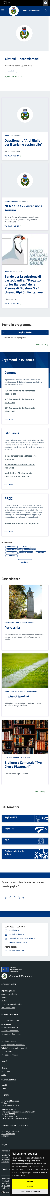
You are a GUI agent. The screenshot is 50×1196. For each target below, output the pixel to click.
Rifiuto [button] (30, 1186)
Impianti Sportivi (17, 696)
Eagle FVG (9, 828)
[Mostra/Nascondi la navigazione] (2, 10)
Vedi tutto (42, 345)
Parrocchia (12, 627)
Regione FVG (11, 817)
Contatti (5, 1095)
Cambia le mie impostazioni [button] (30, 1191)
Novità (4, 1061)
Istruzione (12, 433)
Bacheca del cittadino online (15, 852)
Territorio (8, 271)
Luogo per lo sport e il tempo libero (23, 691)
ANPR (7, 839)
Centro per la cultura (21, 757)
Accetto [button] (30, 1181)
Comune (10, 372)
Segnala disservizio (16, 950)
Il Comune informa (11, 201)
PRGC (9, 498)
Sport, (7, 691)
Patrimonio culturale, (13, 623)
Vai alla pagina (13, 156)
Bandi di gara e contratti (10, 1131)
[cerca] (45, 10)
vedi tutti (25, 562)
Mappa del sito (7, 1183)
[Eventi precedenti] (3, 332)
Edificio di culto (27, 623)
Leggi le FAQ (13, 930)
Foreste (7, 135)
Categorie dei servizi (10, 1014)
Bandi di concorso (8, 1133)
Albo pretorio (6, 1135)
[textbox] (20, 897)
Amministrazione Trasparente (14, 1125)
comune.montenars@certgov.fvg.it (17, 1118)
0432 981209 (21, 938)
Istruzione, (9, 757)
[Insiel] (6, 1192)
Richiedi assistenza (16, 934)
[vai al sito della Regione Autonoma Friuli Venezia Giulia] (6, 2)
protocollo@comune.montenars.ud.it (20, 1111)
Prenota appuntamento (18, 942)
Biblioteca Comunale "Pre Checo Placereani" (23, 764)
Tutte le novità (13, 77)
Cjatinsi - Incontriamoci (22, 58)
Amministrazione (8, 984)
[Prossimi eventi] (47, 332)
